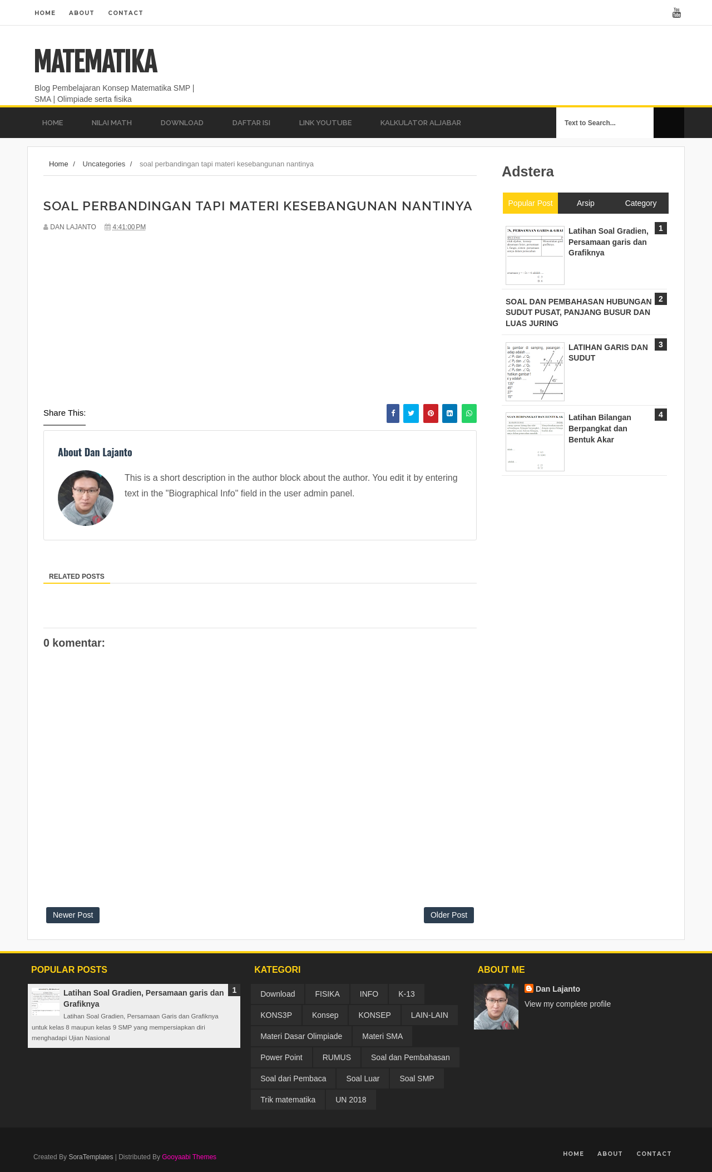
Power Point (281, 1057)
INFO (369, 993)
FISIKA (327, 993)
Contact (126, 13)
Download (277, 993)
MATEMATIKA (94, 62)
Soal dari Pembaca (293, 1078)
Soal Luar (362, 1078)
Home (45, 13)
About (82, 13)
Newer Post (73, 914)
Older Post (449, 914)
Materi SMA (382, 1036)
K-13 (406, 993)
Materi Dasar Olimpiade (301, 1036)
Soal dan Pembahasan (410, 1057)
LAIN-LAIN (429, 1015)
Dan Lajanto (558, 988)
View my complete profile (568, 1003)
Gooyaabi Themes (189, 1157)
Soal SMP (416, 1078)
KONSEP (374, 1015)
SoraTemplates (90, 1157)
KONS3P (276, 1015)
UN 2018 (350, 1099)
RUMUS (337, 1057)
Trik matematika (287, 1099)
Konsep (325, 1015)
